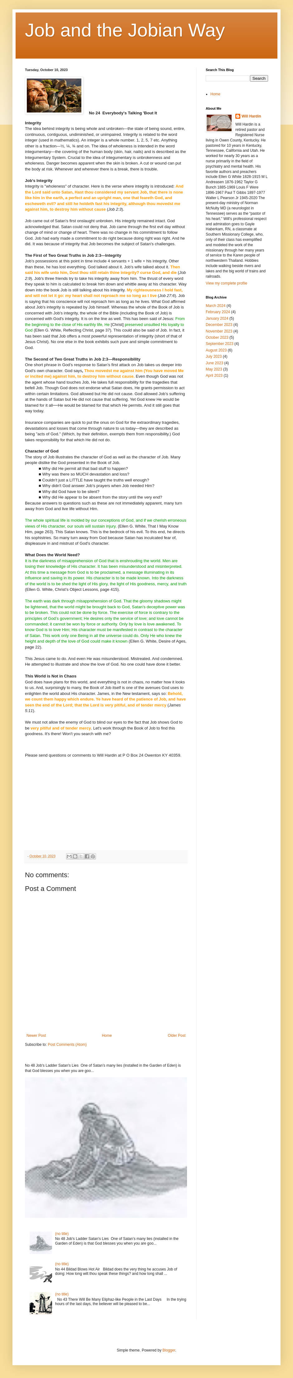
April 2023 (214, 375)
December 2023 (219, 325)
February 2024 (218, 312)
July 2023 (214, 356)
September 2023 (219, 344)
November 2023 (219, 331)
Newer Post (36, 1035)
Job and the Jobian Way (125, 30)
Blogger (168, 1350)
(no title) (62, 1234)
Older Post (176, 1035)
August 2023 (216, 350)
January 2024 (217, 318)
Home (107, 1035)
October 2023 (217, 337)
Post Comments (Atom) (67, 1044)
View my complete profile (226, 283)
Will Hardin (251, 116)
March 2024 (215, 306)
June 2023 (214, 363)
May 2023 (214, 369)
